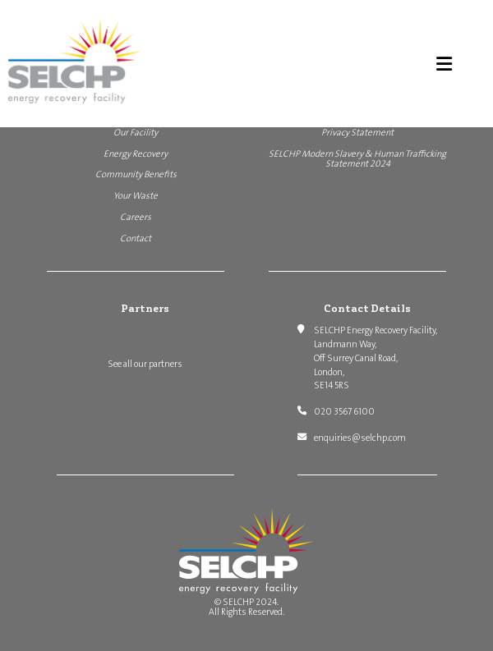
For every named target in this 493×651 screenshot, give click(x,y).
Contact (135, 238)
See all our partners (145, 364)
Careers (135, 217)
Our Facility (135, 132)
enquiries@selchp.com (360, 438)
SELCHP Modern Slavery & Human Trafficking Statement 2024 (357, 159)
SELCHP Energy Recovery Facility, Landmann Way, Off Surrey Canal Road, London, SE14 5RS (375, 358)
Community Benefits (136, 174)
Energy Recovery (136, 154)
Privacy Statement (357, 132)
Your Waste (135, 196)
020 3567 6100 (344, 412)
